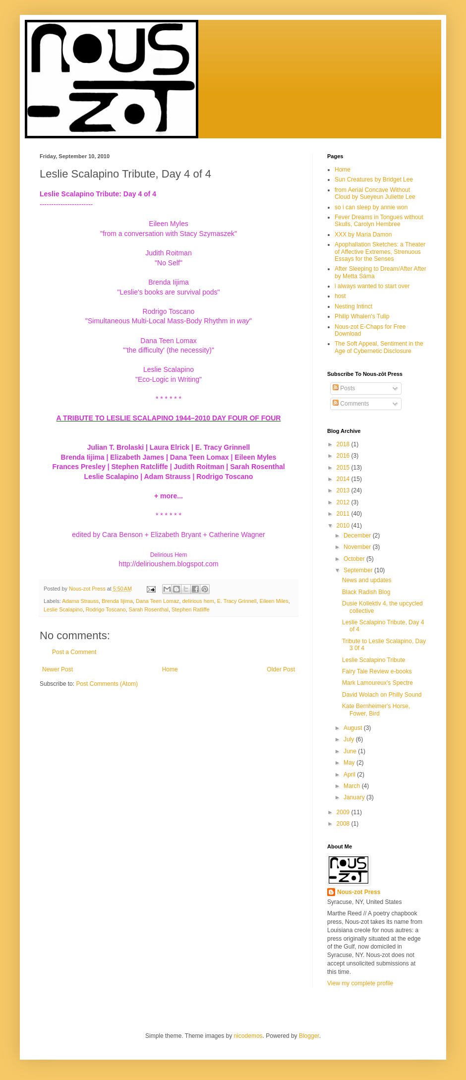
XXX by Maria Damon (363, 234)
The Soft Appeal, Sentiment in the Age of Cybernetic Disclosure (379, 347)
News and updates (366, 580)
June (351, 751)
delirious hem (198, 601)
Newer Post (57, 669)
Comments (351, 403)
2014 (344, 479)
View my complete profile (360, 983)
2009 (344, 812)
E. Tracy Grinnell (237, 601)
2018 (344, 444)
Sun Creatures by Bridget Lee (374, 179)
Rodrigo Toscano (106, 609)
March (353, 785)
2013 (344, 490)
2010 (344, 525)
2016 (344, 455)
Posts (344, 388)
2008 (344, 823)
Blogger (309, 1035)
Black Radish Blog (366, 592)
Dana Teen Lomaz (157, 601)
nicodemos (248, 1035)
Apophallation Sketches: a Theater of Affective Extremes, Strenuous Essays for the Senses (380, 251)
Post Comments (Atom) (107, 683)
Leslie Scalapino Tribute (373, 660)
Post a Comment (74, 652)
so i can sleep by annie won (371, 207)
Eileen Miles (274, 601)
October (355, 558)
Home (170, 669)
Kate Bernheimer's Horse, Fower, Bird (376, 710)
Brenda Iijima (117, 601)
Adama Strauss (80, 601)
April (350, 774)
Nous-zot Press (358, 892)
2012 (344, 502)
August (354, 727)
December (358, 535)
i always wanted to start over (372, 286)
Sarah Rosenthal (148, 609)
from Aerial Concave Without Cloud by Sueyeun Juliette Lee (375, 193)
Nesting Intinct (353, 306)
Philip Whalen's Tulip (362, 316)
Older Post (281, 669)
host (340, 296)
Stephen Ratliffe (191, 609)
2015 (344, 467)
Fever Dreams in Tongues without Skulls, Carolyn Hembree (379, 221)
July (350, 739)
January (355, 797)
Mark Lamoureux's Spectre (377, 682)
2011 (344, 513)
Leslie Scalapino (63, 609)
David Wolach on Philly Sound (382, 694)
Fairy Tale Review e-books (377, 671)
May (350, 762)
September (359, 570)
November (358, 546)
